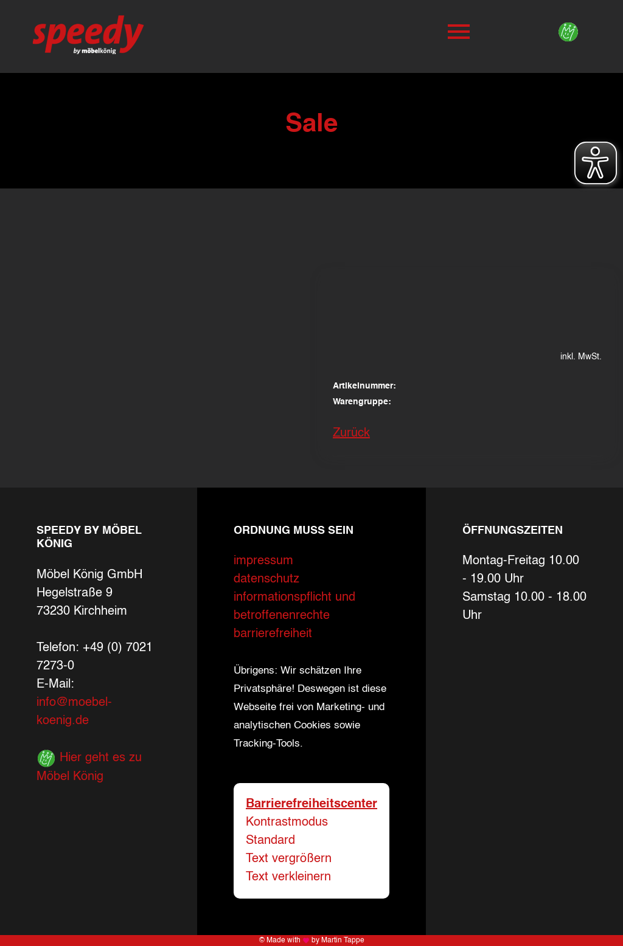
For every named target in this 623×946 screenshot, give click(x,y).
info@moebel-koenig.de (74, 712)
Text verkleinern (288, 877)
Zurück (351, 433)
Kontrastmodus (287, 823)
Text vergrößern (289, 859)
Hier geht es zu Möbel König (89, 765)
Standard (270, 841)
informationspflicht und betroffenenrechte (294, 607)
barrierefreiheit (273, 634)
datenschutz (266, 579)
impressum (263, 561)
